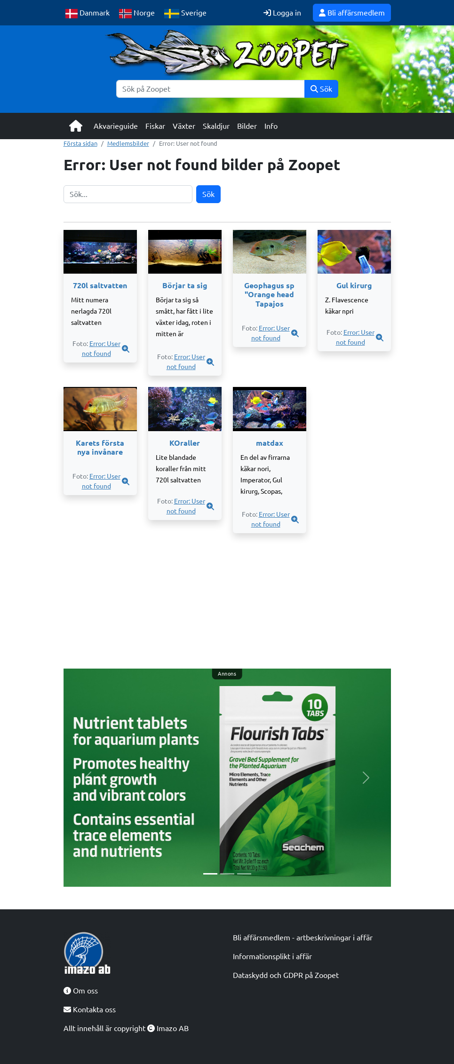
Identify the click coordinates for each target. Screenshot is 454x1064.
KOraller (184, 443)
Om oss (81, 990)
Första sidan (80, 143)
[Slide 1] (210, 873)
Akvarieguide (116, 126)
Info (271, 126)
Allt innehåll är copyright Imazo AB (126, 1028)
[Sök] (210, 89)
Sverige (185, 13)
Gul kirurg (354, 285)
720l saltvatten (100, 285)
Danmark (87, 13)
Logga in (282, 12)
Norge (137, 13)
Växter (184, 126)
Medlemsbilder (128, 143)
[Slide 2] (227, 873)
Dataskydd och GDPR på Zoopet (286, 975)
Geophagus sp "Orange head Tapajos (269, 294)
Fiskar (155, 126)
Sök (321, 89)
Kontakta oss (90, 1009)
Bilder (247, 126)
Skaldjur (216, 126)
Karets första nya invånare (100, 447)
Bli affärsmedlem (352, 12)
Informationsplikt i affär (272, 956)
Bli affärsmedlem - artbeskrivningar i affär (303, 937)
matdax (269, 443)
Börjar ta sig (184, 285)
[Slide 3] (244, 873)
